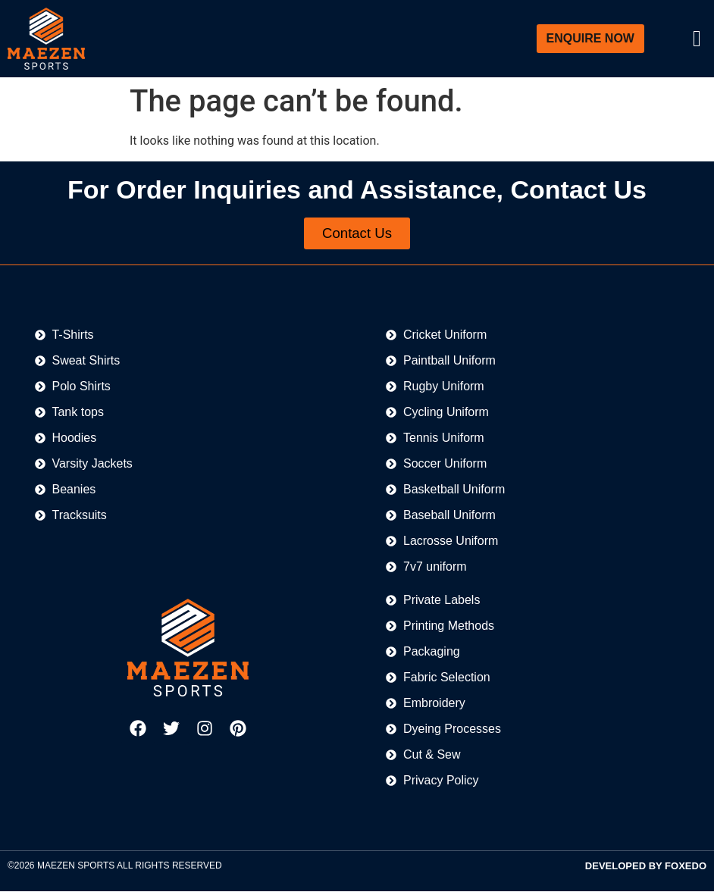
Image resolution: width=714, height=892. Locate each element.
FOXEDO (685, 867)
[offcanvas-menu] (696, 39)
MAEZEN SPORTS (75, 867)
